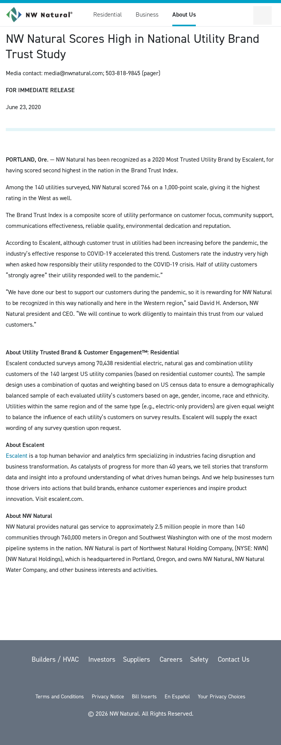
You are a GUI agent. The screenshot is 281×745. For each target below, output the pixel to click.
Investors (101, 659)
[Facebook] (121, 680)
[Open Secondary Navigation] (262, 15)
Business (147, 14)
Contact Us (233, 659)
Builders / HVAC (56, 659)
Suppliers (137, 659)
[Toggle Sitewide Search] (244, 15)
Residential (107, 14)
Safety (200, 659)
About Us (184, 14)
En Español (177, 696)
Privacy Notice (108, 696)
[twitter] (101, 680)
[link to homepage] (43, 14)
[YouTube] (141, 680)
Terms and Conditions (59, 696)
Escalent (16, 456)
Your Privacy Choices (222, 696)
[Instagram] (180, 680)
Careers (171, 659)
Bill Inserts (144, 696)
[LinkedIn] (161, 680)
